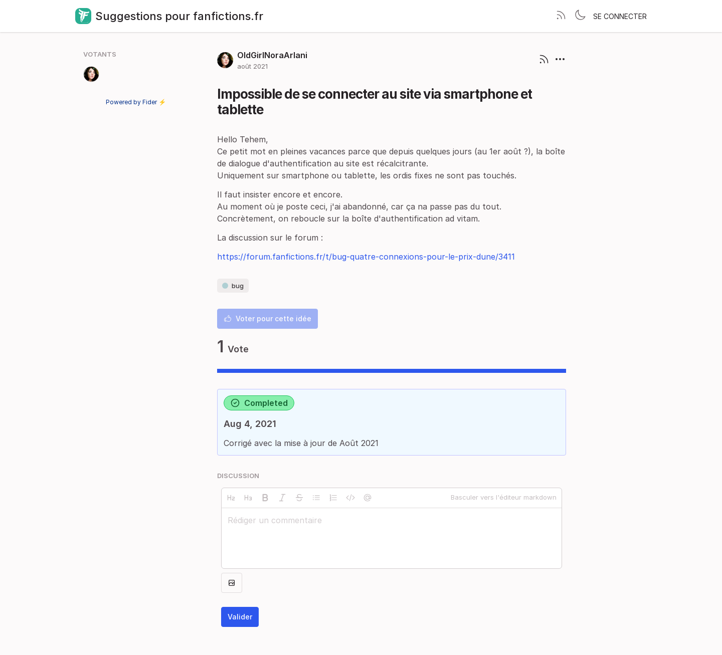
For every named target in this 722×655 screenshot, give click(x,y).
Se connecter (620, 16)
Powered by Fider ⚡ (136, 102)
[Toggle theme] (580, 16)
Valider (240, 616)
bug (233, 286)
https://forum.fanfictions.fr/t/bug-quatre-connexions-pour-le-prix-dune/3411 (366, 257)
